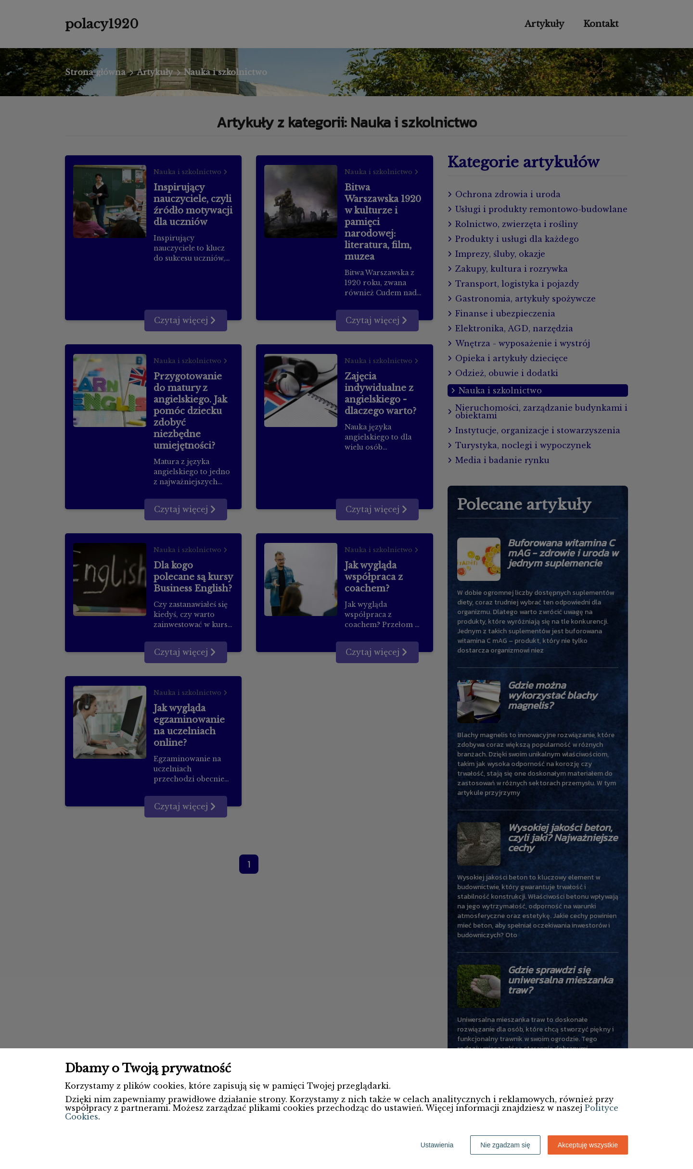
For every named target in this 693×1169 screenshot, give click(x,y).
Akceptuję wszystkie (588, 1145)
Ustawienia (437, 1145)
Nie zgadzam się (505, 1145)
